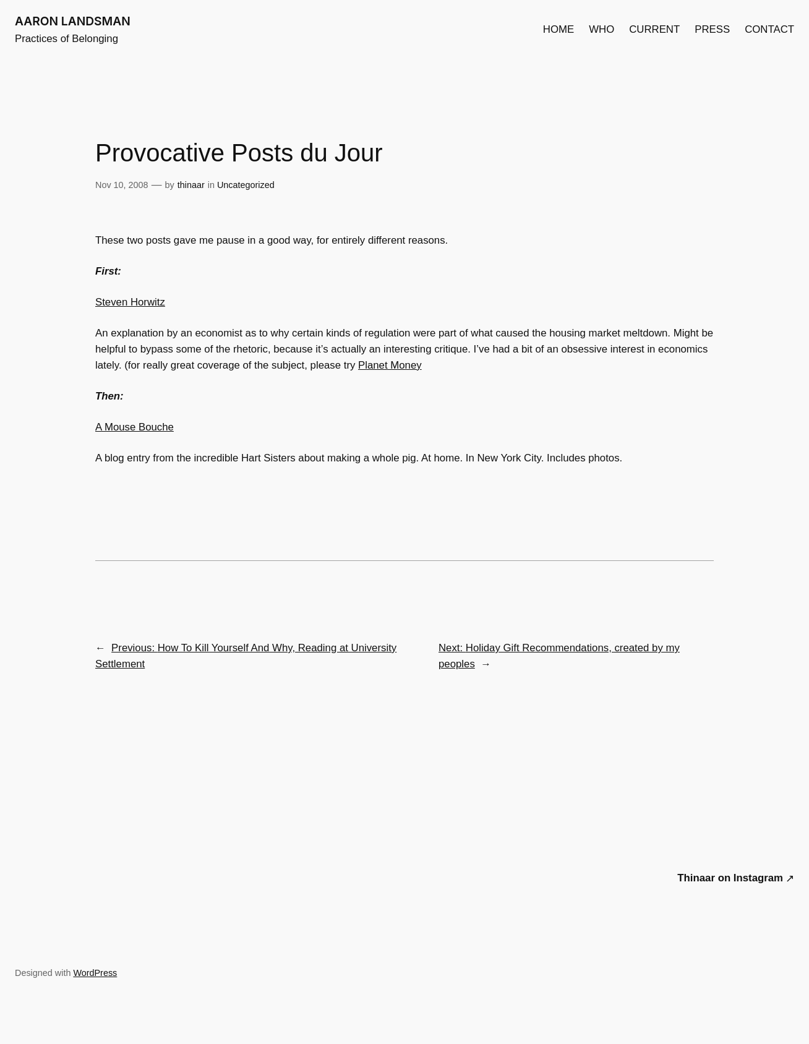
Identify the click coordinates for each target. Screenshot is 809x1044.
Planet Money (390, 365)
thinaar (191, 185)
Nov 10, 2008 (121, 185)
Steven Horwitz (130, 302)
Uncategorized (246, 185)
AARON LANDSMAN (73, 21)
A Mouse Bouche (134, 427)
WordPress (95, 973)
